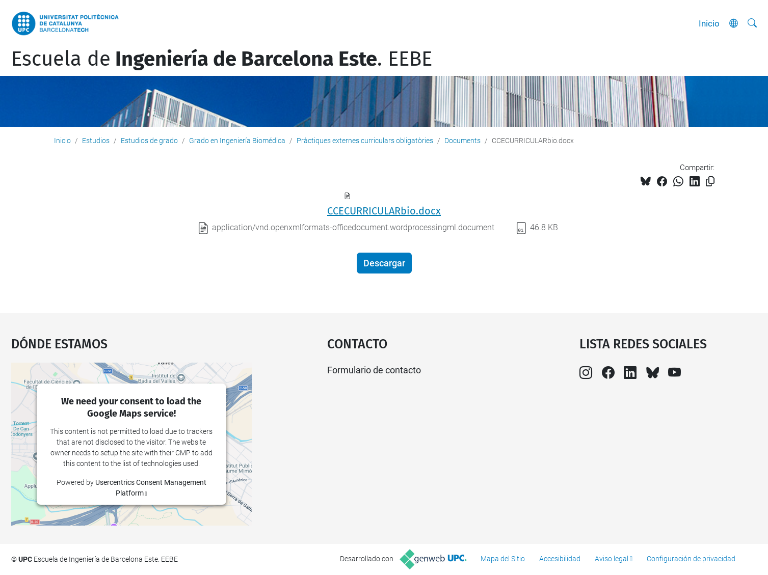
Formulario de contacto (374, 370)
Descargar (384, 263)
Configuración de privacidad (691, 559)
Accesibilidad (559, 559)
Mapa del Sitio (503, 559)
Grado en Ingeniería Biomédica (237, 140)
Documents (462, 140)
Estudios (96, 140)
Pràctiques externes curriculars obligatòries (365, 140)
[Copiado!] (710, 181)
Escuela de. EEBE (221, 59)
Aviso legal (611, 559)
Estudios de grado (149, 140)
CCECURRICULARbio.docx (384, 211)
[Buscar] (752, 23)
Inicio (709, 23)
